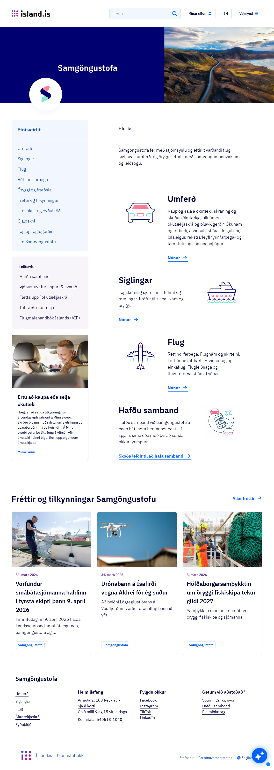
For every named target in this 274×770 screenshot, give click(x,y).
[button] (200, 13)
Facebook (148, 700)
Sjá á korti (86, 705)
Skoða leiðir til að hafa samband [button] (155, 456)
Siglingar (22, 701)
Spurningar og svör (218, 700)
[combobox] (145, 13)
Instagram (149, 705)
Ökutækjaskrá (27, 716)
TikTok (145, 711)
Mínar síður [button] (29, 452)
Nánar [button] (178, 258)
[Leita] (175, 13)
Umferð (22, 693)
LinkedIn (147, 717)
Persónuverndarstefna (215, 758)
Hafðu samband (216, 705)
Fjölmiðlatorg (213, 711)
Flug (19, 709)
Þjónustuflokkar (72, 755)
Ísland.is (44, 755)
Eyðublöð (23, 724)
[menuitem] (50, 148)
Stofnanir (187, 758)
